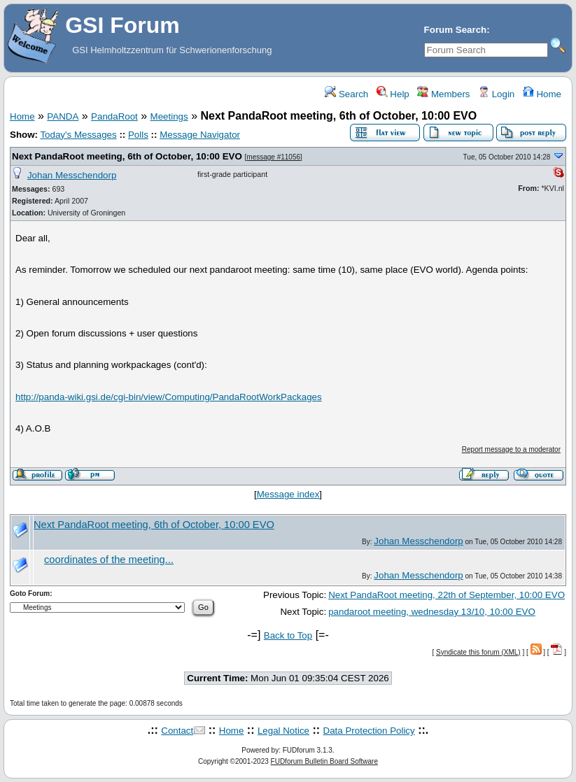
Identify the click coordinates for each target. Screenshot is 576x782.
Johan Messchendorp (71, 175)
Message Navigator (200, 134)
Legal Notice (283, 730)
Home (542, 94)
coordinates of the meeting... (109, 559)
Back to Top (288, 635)
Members (443, 94)
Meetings (169, 116)
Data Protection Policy (369, 730)
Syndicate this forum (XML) (478, 652)
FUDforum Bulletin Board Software (324, 761)
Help (393, 94)
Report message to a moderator (511, 449)
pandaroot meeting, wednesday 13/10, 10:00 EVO (431, 611)
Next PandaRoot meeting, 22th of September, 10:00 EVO (446, 595)
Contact (177, 730)
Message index (288, 494)
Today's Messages (78, 134)
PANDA (62, 116)
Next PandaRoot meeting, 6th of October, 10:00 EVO (127, 156)
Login (496, 94)
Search (346, 94)
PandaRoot (114, 116)
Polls (138, 134)
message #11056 (273, 157)
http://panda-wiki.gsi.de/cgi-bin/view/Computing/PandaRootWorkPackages (168, 397)
